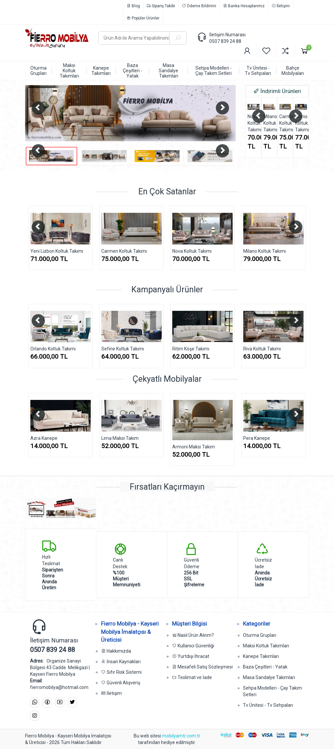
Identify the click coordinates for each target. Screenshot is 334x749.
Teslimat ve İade (192, 677)
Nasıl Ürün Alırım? (193, 635)
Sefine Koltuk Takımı (122, 348)
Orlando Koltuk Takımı (53, 348)
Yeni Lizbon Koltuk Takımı (56, 251)
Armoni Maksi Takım (193, 446)
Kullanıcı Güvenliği (193, 645)
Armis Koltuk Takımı (301, 123)
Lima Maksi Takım (120, 438)
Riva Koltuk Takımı (262, 348)
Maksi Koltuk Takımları (266, 645)
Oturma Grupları (259, 635)
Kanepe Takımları (261, 656)
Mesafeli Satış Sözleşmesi (202, 666)
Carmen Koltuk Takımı (285, 123)
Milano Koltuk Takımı (269, 123)
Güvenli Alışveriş (120, 682)
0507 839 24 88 (225, 41)
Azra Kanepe (43, 438)
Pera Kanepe (256, 438)
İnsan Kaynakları (121, 661)
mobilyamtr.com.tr (181, 735)
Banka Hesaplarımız (244, 6)
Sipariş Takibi (161, 6)
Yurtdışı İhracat (190, 656)
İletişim (281, 6)
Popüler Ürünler (143, 18)
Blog (133, 6)
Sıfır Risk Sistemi (121, 672)
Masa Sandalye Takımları (269, 677)
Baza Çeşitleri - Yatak (265, 666)
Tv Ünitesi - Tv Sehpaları (268, 705)
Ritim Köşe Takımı (190, 348)
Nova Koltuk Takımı (253, 123)
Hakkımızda (116, 651)
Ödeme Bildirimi (199, 6)
